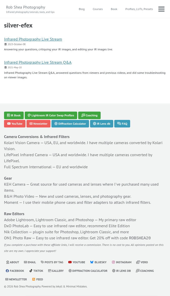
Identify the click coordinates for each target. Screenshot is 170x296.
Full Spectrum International (27, 166)
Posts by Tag (52, 262)
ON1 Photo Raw (17, 237)
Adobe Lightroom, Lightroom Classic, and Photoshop (49, 219)
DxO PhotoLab (16, 225)
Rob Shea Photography (30, 9)
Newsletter (38, 123)
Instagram (121, 262)
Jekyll (59, 286)
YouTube (14, 123)
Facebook (14, 270)
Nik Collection (16, 231)
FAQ (122, 123)
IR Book (14, 115)
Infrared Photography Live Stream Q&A (37, 62)
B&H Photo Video (19, 196)
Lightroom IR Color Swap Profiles (51, 115)
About (12, 262)
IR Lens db (101, 123)
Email (30, 262)
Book (114, 9)
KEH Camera (14, 184)
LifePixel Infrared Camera (26, 154)
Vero (142, 262)
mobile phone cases (59, 202)
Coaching (89, 115)
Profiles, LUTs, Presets (139, 9)
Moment (11, 202)
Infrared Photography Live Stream (33, 39)
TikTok (36, 270)
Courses (98, 9)
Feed (37, 279)
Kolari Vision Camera (22, 142)
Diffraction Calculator (70, 123)
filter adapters (96, 202)
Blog (81, 9)
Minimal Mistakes (76, 286)
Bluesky (98, 262)
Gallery (56, 270)
